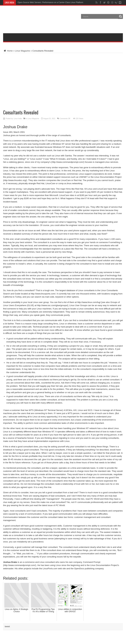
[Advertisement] (63, 21)
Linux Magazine (22, 51)
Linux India (18, 118)
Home (8, 51)
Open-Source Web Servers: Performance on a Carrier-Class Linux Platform (50, 2)
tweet (7, 626)
